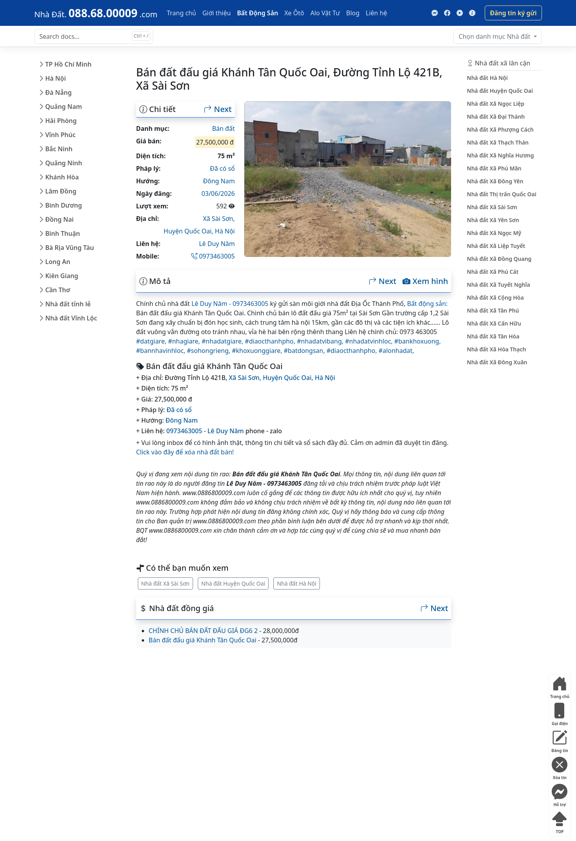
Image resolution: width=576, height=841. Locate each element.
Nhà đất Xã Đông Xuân (497, 362)
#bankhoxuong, (417, 341)
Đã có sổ (222, 168)
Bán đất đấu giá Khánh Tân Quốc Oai (202, 640)
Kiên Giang (61, 275)
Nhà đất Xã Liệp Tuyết (496, 246)
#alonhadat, (396, 350)
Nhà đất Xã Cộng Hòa (495, 297)
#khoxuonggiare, (258, 350)
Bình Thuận (62, 233)
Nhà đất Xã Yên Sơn (493, 220)
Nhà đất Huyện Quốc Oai (233, 583)
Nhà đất (495, 36)
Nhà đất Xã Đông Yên (495, 181)
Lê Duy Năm (217, 243)
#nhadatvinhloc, (369, 341)
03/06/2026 (218, 193)
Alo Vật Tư (325, 13)
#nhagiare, (185, 341)
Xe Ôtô (294, 13)
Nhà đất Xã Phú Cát (492, 271)
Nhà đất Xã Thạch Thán (498, 142)
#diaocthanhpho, (271, 341)
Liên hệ (376, 13)
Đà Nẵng (58, 92)
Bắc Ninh (59, 149)
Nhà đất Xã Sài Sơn (165, 583)
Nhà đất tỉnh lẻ (68, 304)
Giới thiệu (216, 13)
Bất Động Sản (257, 13)
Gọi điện (559, 713)
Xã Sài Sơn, (219, 218)
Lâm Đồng (60, 191)
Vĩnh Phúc (60, 134)
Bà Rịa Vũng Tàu (69, 247)
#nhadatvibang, (321, 341)
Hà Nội (55, 78)
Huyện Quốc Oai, (189, 231)
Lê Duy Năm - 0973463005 (230, 303)
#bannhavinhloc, (161, 350)
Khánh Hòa (62, 177)
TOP (559, 821)
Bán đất (223, 128)
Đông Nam (219, 181)
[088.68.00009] (95, 13)
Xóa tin (559, 767)
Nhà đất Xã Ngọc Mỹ (494, 233)
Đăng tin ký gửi (513, 13)
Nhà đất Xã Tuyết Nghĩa (498, 284)
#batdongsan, (305, 350)
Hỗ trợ (559, 794)
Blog (352, 13)
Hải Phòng (61, 120)
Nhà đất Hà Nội (296, 583)
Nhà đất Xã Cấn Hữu (494, 323)
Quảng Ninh (63, 163)
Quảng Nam (63, 106)
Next (217, 109)
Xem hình (425, 281)
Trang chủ (181, 13)
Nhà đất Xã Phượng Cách (500, 129)
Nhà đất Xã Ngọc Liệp (495, 103)
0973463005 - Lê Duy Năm (205, 431)
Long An (57, 261)
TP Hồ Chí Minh (68, 64)
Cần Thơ (57, 290)
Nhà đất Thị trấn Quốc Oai (501, 194)
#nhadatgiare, (223, 341)
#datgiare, (152, 341)
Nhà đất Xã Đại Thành (496, 116)
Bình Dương (63, 205)
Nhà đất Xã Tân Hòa (493, 336)
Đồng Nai (59, 219)
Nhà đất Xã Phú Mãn (494, 168)
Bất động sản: (427, 303)
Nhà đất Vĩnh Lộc (71, 318)
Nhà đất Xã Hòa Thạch (496, 349)
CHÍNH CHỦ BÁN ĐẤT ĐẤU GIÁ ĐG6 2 (203, 630)
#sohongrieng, (209, 350)
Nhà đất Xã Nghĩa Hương (500, 155)
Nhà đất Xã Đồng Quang (499, 258)
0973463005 (213, 256)
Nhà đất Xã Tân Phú (493, 310)
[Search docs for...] (93, 36)
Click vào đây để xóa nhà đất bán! (185, 452)
